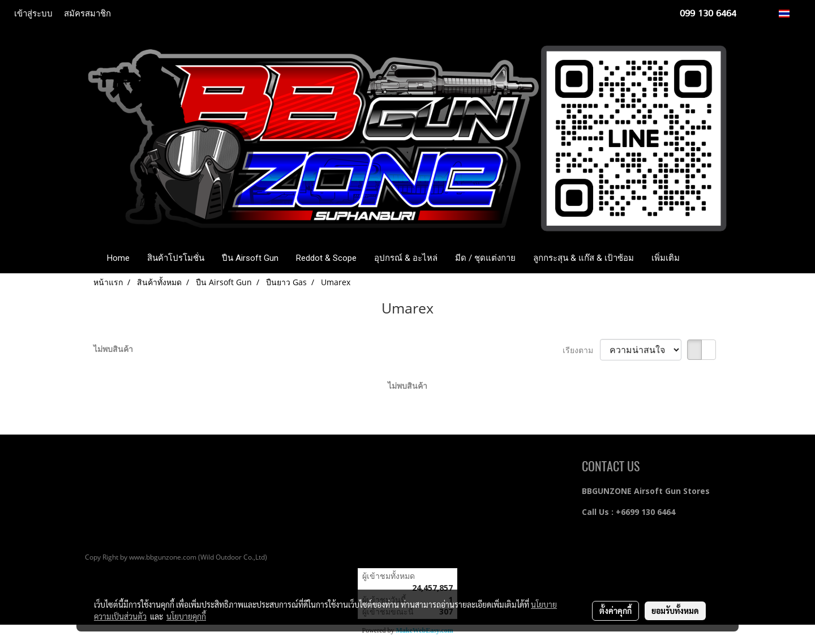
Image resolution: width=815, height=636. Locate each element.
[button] (705, 258)
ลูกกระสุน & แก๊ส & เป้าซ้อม (583, 258)
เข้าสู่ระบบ (33, 13)
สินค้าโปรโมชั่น (175, 258)
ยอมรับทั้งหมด (675, 610)
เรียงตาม (581, 350)
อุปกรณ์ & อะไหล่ (405, 258)
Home (118, 258)
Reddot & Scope (326, 258)
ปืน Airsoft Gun (250, 258)
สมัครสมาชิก (87, 13)
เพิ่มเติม (665, 258)
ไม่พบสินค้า (113, 348)
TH (790, 13)
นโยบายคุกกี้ (186, 616)
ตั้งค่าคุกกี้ (615, 610)
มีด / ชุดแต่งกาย (485, 258)
